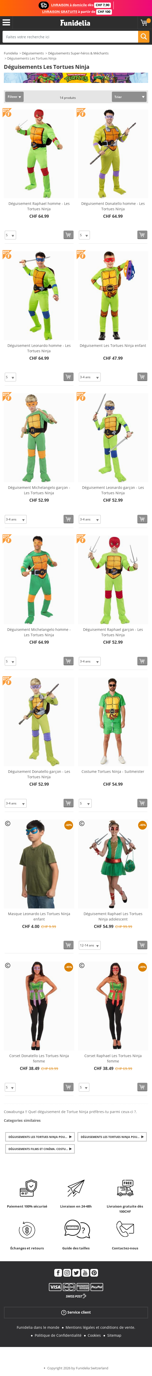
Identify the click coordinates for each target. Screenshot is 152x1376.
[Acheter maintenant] (69, 235)
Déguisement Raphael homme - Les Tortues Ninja (39, 206)
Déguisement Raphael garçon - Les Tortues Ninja (113, 632)
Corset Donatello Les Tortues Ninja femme (39, 1058)
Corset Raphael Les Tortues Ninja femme (113, 1058)
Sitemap (114, 1335)
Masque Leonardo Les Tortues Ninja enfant (39, 916)
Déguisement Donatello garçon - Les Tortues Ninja (39, 774)
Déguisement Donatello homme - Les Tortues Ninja (113, 206)
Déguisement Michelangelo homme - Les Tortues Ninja (39, 632)
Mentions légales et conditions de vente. (100, 1327)
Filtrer (12, 96)
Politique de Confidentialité (58, 1335)
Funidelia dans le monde (38, 1327)
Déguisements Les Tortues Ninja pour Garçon (41, 1137)
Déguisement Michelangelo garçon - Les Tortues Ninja (39, 490)
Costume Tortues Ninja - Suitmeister (113, 771)
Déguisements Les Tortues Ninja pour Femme (114, 1137)
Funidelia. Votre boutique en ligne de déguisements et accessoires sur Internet (75, 23)
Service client (76, 1312)
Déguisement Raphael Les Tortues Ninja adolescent (113, 916)
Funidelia (11, 53)
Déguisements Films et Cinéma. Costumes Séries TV (41, 1149)
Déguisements (33, 53)
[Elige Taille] (10, 235)
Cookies (94, 1335)
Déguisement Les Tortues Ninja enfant (113, 345)
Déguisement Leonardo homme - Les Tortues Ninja (39, 348)
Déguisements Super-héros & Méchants (78, 53)
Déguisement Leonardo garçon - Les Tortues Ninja (113, 490)
